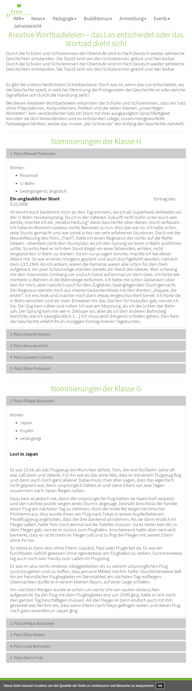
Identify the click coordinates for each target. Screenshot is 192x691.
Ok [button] (160, 686)
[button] (19, 18)
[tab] (96, 153)
